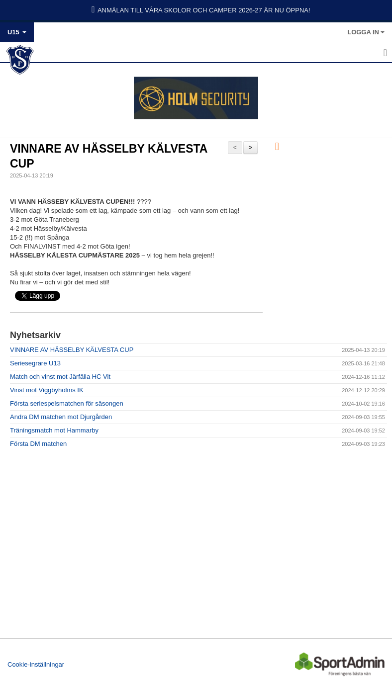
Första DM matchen (38, 443)
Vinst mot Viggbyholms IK (47, 390)
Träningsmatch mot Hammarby (54, 430)
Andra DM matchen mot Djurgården (61, 417)
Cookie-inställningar (35, 664)
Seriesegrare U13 (35, 363)
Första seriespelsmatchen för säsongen (66, 403)
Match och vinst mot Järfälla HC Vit (60, 376)
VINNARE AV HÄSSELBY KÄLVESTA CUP (71, 349)
